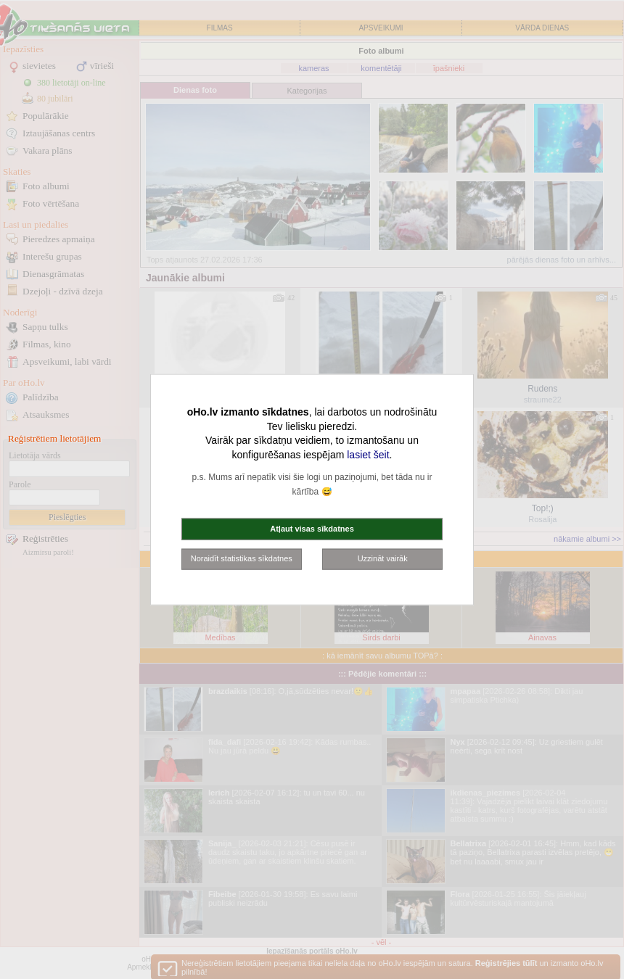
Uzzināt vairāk (383, 558)
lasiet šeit (368, 454)
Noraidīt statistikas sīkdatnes (241, 558)
